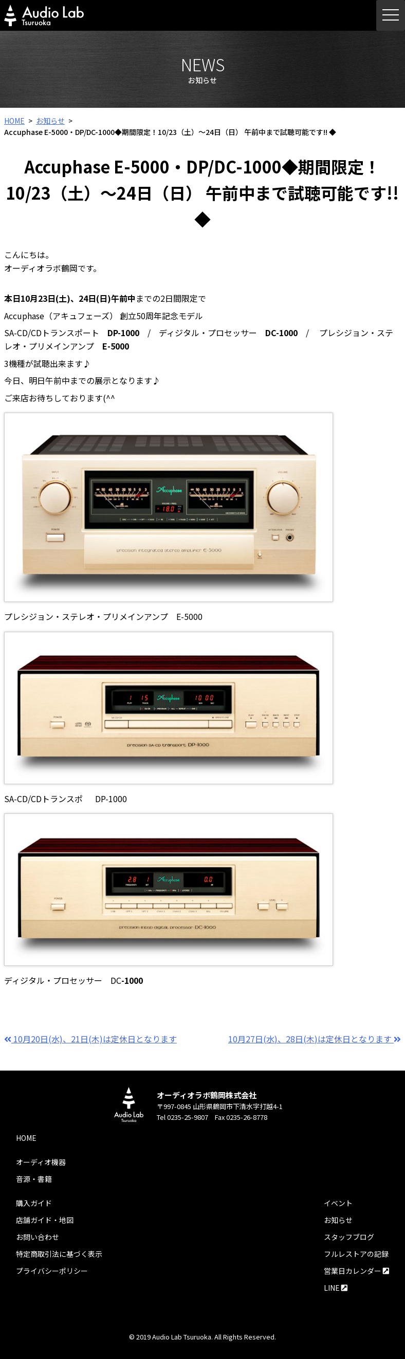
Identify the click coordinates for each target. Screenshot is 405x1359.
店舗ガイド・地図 (44, 1220)
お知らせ (50, 120)
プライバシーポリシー (52, 1271)
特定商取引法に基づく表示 (59, 1254)
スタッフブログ (349, 1237)
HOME (14, 120)
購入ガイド (34, 1203)
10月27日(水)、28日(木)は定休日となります (314, 1039)
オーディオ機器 (41, 1162)
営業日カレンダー (356, 1271)
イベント (338, 1203)
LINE (335, 1288)
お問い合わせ (37, 1237)
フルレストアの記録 (356, 1254)
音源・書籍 (34, 1179)
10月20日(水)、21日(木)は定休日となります (90, 1039)
